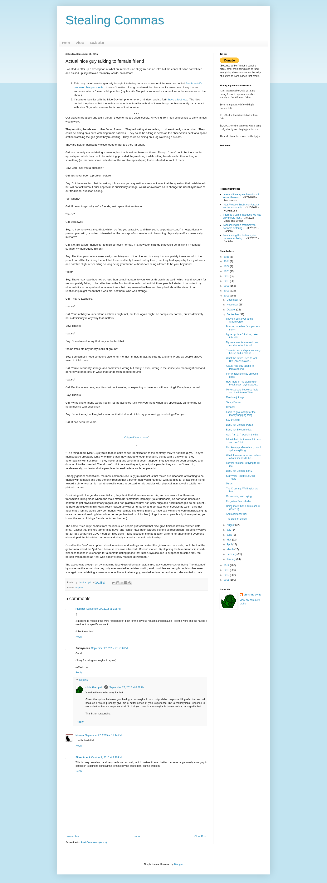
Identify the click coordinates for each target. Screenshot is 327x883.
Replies (83, 680)
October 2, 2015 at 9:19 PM (106, 757)
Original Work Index (136, 437)
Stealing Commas (114, 20)
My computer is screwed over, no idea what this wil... (242, 344)
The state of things (236, 518)
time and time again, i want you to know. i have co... (241, 196)
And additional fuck (236, 514)
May (229, 539)
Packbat (80, 608)
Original (79, 587)
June (230, 534)
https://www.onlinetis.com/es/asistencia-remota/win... (241, 206)
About (80, 42)
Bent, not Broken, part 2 (239, 470)
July (229, 529)
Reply (78, 636)
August (231, 525)
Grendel (230, 407)
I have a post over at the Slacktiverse (239, 320)
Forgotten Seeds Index (238, 501)
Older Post (200, 836)
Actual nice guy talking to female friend (240, 367)
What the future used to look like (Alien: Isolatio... (241, 360)
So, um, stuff (233, 419)
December (233, 299)
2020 (227, 271)
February (232, 554)
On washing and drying (239, 496)
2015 (227, 295)
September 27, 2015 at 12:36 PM (109, 648)
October (231, 309)
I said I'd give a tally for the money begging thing (241, 413)
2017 (227, 285)
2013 (227, 570)
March (230, 549)
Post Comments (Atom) (94, 842)
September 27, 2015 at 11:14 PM (103, 735)
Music (229, 483)
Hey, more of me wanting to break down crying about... (242, 383)
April (229, 544)
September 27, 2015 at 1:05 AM (103, 608)
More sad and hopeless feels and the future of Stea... (242, 391)
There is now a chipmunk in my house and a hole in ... (243, 352)
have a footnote (177, 99)
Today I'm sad (233, 402)
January (231, 559)
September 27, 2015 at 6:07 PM (126, 687)
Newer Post (73, 836)
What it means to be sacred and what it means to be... (243, 457)
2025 (227, 256)
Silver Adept (82, 757)
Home (66, 42)
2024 (227, 261)
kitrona (79, 735)
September (233, 314)
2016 (227, 290)
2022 (227, 266)
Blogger (178, 864)
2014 (227, 565)
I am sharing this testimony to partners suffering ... (239, 226)
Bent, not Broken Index (239, 429)
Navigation (97, 42)
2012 (227, 575)
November (233, 304)
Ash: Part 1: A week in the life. (242, 434)
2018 (227, 281)
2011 (227, 579)
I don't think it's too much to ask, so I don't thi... (244, 441)
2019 (227, 276)
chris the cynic (94, 687)
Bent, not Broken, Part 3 (239, 424)
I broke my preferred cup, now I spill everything (243, 449)
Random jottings (235, 397)
